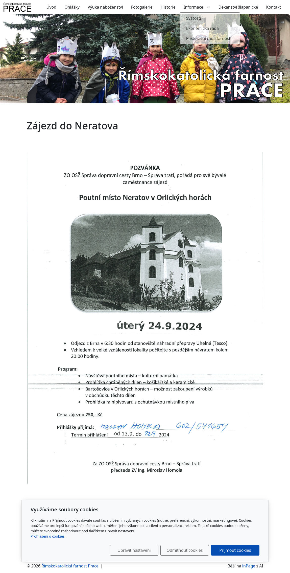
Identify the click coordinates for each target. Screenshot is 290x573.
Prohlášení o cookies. (48, 536)
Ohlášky (72, 7)
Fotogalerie (142, 7)
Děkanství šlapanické (238, 7)
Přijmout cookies (235, 550)
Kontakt (273, 7)
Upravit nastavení (134, 550)
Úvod (51, 7)
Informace (197, 7)
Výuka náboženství (105, 7)
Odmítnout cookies (185, 550)
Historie (168, 7)
